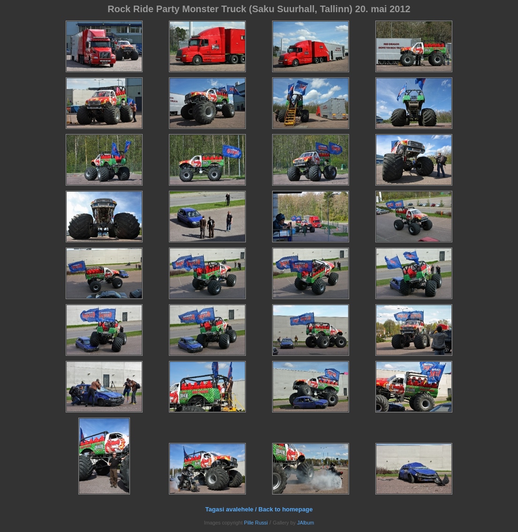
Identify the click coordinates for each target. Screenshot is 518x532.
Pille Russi (256, 522)
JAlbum (305, 522)
